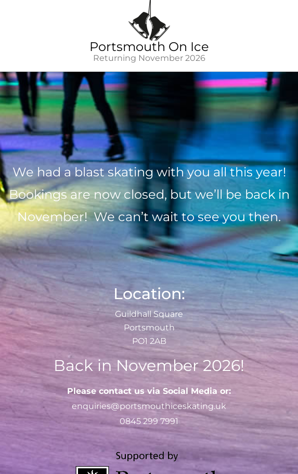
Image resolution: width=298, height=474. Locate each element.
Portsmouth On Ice (149, 46)
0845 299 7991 (149, 421)
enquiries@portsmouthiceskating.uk (149, 406)
